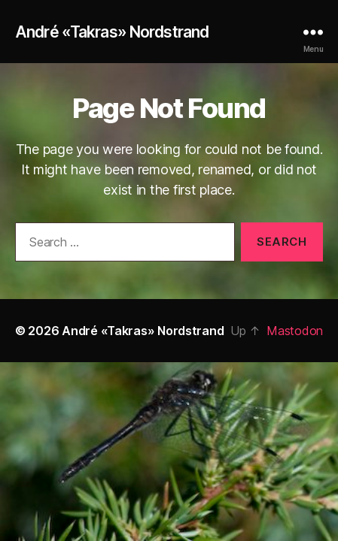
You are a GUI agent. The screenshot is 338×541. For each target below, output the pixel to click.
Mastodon (294, 330)
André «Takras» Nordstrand (112, 32)
